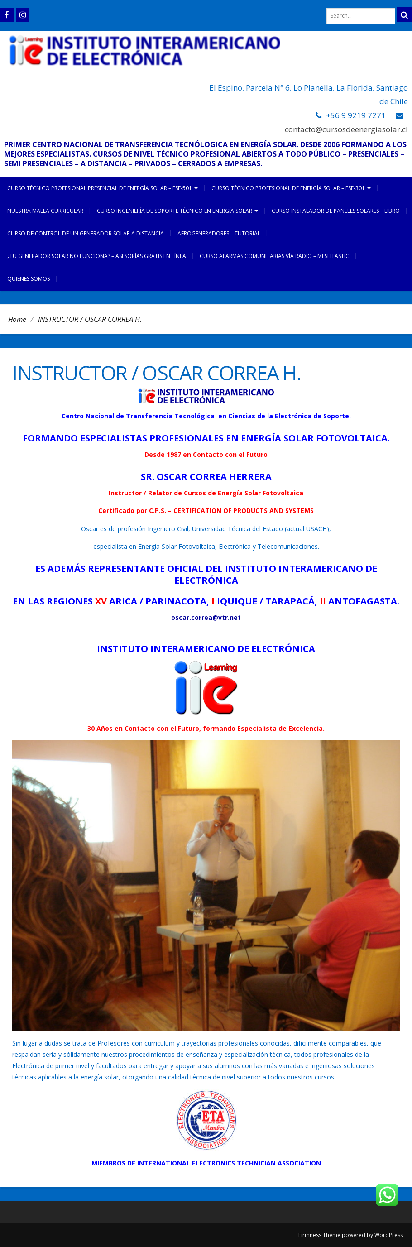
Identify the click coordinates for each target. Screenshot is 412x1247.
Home (17, 319)
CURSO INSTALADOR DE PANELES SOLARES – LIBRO (336, 211)
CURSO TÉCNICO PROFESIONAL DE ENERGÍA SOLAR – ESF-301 (291, 188)
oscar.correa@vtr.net (206, 617)
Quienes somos (28, 279)
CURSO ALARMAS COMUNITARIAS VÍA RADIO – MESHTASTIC (274, 256)
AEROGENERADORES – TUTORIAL (218, 233)
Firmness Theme (319, 1235)
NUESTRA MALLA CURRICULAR (45, 211)
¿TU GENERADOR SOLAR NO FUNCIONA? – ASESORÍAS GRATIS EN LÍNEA (96, 256)
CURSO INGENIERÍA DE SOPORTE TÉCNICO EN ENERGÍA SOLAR (177, 211)
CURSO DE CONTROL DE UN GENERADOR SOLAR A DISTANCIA (85, 233)
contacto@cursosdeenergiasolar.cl (346, 129)
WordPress (388, 1235)
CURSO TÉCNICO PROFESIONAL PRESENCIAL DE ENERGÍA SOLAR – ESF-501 (102, 188)
